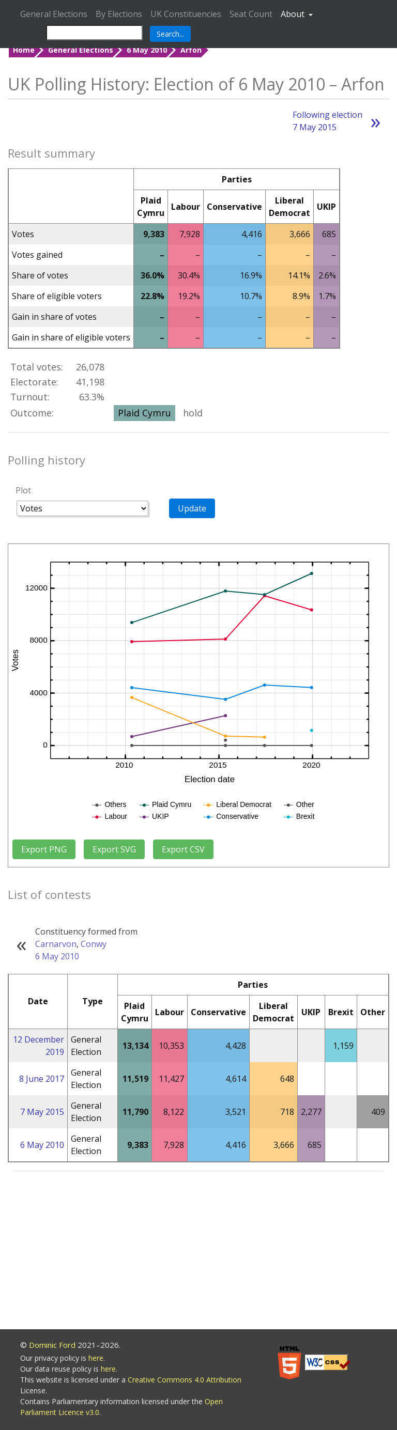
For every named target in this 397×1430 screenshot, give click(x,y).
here (95, 1358)
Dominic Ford (52, 1345)
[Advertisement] (198, 1251)
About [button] (294, 14)
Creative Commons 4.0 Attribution (184, 1380)
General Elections (53, 14)
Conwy (93, 944)
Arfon (191, 50)
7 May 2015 (42, 1111)
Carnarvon (56, 944)
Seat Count (251, 14)
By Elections (119, 14)
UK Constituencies (185, 14)
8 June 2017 (41, 1078)
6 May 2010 (147, 50)
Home (24, 50)
